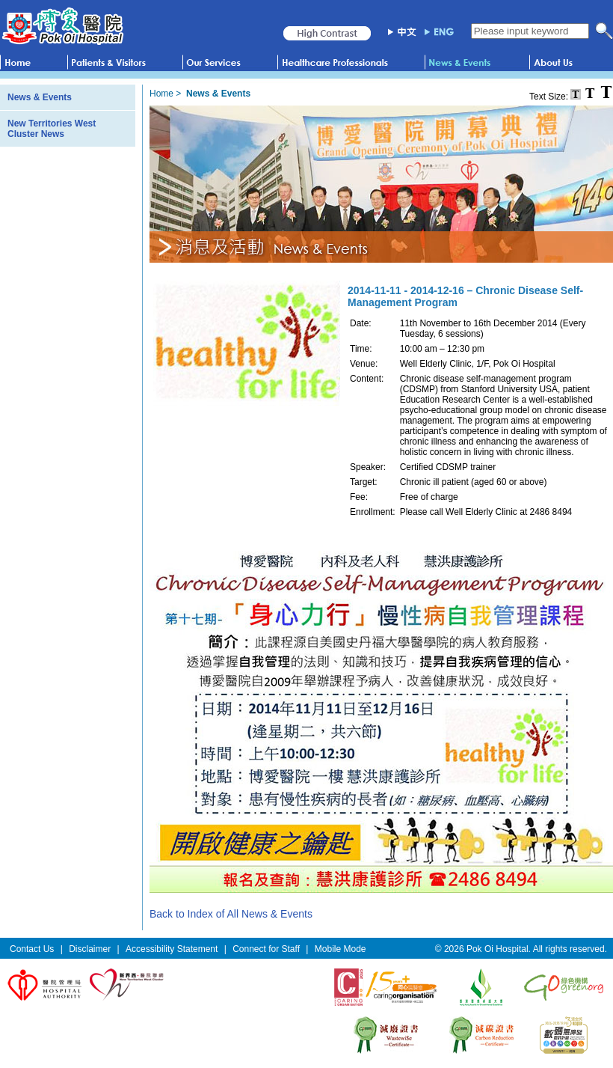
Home (161, 93)
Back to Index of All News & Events (231, 914)
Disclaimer (90, 949)
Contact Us (32, 949)
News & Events (39, 97)
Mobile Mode (340, 949)
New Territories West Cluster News (51, 128)
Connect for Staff (266, 949)
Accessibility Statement (172, 949)
